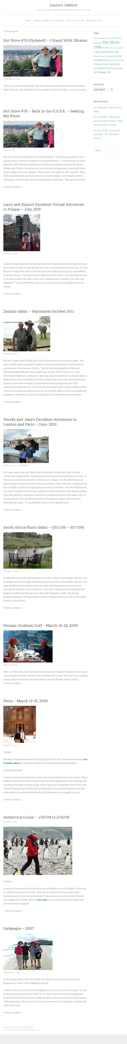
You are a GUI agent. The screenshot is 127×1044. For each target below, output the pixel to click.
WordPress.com (32, 1039)
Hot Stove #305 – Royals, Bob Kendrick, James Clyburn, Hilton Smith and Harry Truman (108, 121)
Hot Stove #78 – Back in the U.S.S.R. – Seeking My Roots (38, 118)
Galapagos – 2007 (19, 937)
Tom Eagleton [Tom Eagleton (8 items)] (102, 68)
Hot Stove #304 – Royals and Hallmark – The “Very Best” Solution (107, 134)
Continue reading (13, 191)
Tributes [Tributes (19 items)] (104, 72)
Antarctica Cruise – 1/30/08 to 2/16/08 (38, 826)
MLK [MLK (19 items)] (100, 51)
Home (28, 20)
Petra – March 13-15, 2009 (26, 710)
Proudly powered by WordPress (18, 1037)
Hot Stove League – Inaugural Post (84, 20)
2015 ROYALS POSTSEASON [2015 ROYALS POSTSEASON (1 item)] (103, 38)
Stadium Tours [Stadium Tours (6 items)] (115, 60)
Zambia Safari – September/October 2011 (40, 316)
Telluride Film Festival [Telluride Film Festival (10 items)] (107, 64)
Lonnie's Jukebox (64, 5)
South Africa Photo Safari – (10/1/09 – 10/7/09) (38, 534)
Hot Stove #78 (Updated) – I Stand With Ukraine (40, 43)
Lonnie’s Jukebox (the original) (48, 20)
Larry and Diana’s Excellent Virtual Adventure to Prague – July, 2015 (35, 211)
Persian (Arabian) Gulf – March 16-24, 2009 (42, 635)
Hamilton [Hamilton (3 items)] (98, 43)
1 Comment (23, 470)
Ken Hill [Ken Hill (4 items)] (106, 48)
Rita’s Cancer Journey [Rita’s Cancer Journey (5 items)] (105, 56)
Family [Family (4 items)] (116, 38)
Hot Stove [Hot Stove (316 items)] (106, 44)
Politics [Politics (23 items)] (112, 51)
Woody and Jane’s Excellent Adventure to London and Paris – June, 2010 (42, 426)
